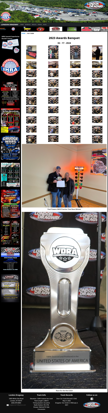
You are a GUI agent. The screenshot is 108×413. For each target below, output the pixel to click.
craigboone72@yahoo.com (16, 405)
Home (22, 24)
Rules (44, 24)
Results (34, 24)
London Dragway (9, 24)
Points (40, 24)
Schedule (28, 24)
